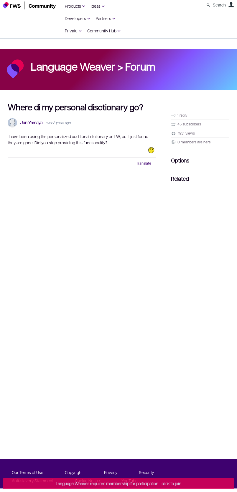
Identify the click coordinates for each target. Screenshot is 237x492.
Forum (140, 66)
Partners (103, 18)
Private (71, 30)
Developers (75, 18)
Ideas (96, 6)
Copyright (74, 472)
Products (73, 6)
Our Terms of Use (27, 472)
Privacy (110, 472)
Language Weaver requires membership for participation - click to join (118, 483)
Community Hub (101, 30)
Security (146, 472)
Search (219, 4)
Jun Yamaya (31, 122)
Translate (143, 163)
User (231, 5)
